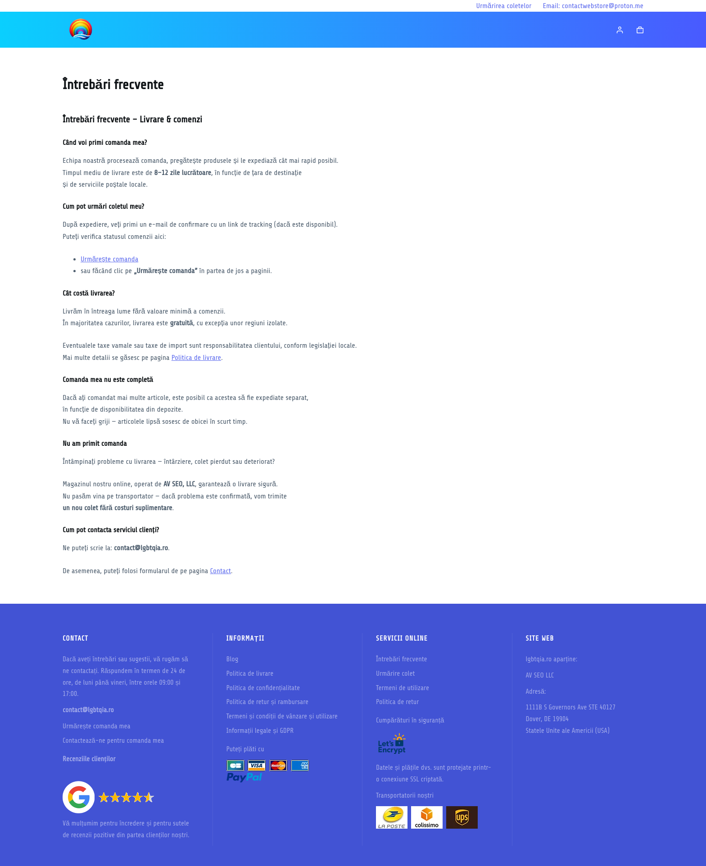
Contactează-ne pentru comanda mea (113, 741)
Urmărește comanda (109, 259)
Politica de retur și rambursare (267, 702)
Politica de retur (397, 702)
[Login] (619, 30)
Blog (232, 659)
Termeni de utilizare (402, 688)
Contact (220, 571)
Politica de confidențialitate (263, 688)
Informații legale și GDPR (260, 731)
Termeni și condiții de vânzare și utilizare (282, 716)
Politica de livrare (196, 358)
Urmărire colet (395, 674)
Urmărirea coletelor (503, 6)
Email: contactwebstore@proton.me (593, 6)
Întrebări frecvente (401, 659)
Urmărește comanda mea (97, 726)
